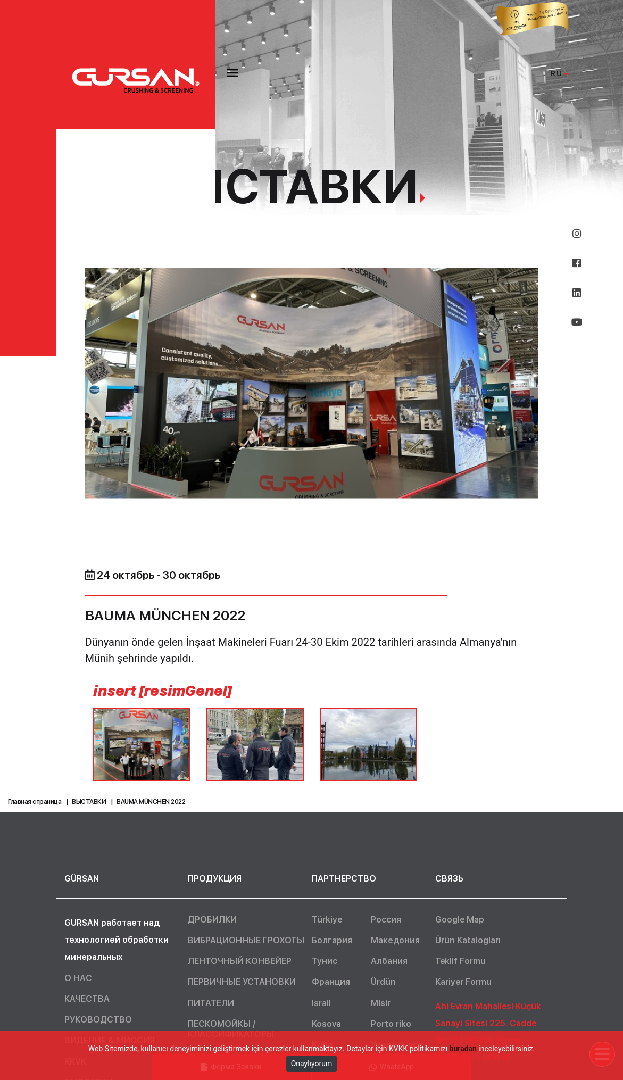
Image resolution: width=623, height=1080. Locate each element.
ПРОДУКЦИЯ (215, 879)
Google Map (459, 920)
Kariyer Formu (463, 982)
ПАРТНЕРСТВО (344, 879)
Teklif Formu (460, 961)
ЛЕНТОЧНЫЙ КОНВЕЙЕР (240, 961)
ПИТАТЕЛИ (211, 1003)
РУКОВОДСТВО (98, 1020)
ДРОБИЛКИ (212, 920)
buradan (463, 1048)
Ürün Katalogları (468, 940)
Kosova (326, 1024)
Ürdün (383, 982)
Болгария (332, 940)
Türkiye (327, 920)
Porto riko (391, 1024)
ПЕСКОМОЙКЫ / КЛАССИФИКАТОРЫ (231, 1029)
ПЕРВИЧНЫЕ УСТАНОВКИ (242, 982)
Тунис (324, 961)
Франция (331, 982)
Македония (395, 940)
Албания (389, 961)
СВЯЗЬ (449, 879)
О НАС (78, 978)
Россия (386, 920)
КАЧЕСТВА (87, 999)
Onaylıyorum (312, 1063)
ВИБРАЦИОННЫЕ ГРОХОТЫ (246, 940)
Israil (321, 1003)
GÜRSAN (81, 879)
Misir (381, 1003)
